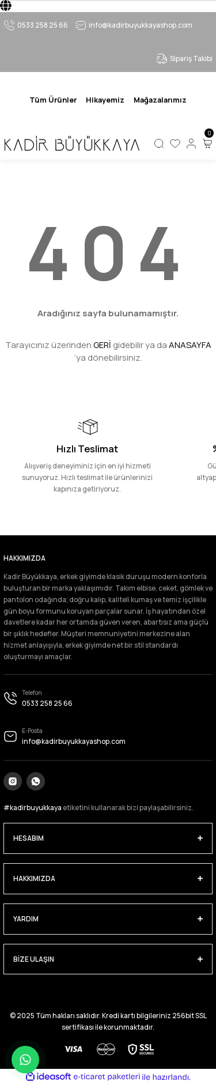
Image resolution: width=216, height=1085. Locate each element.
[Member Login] (191, 143)
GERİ (102, 345)
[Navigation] (53, 99)
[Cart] (207, 143)
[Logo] (71, 143)
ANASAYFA (190, 345)
